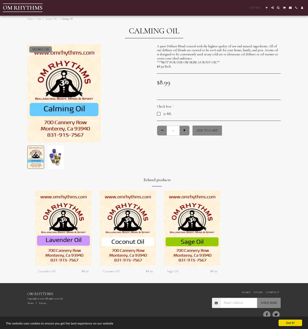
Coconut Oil (111, 271)
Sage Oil (172, 271)
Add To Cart (207, 130)
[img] (63, 228)
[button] (266, 7)
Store (39, 18)
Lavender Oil (46, 271)
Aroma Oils (51, 18)
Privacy (43, 303)
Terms (30, 303)
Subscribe (269, 303)
